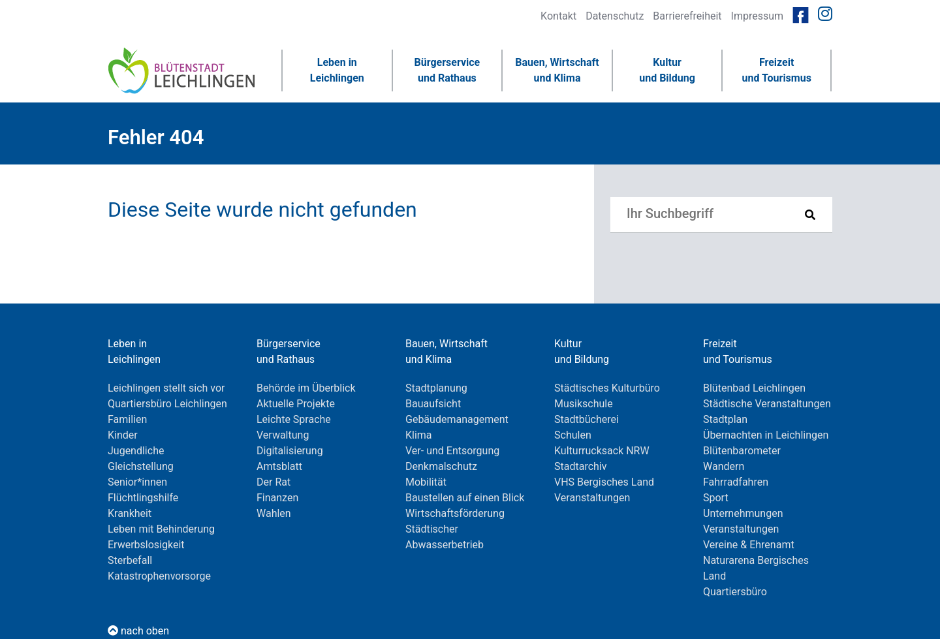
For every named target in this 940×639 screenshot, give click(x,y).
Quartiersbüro (735, 591)
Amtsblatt (279, 466)
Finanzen (277, 497)
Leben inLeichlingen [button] (337, 70)
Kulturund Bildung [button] (667, 70)
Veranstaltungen (592, 497)
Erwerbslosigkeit (146, 544)
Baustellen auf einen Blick (464, 497)
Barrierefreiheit (687, 16)
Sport (715, 497)
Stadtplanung (436, 388)
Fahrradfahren (735, 482)
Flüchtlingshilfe (143, 497)
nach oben (138, 631)
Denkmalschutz (441, 466)
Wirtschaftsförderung (455, 513)
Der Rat (273, 482)
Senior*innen (137, 482)
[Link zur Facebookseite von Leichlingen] (800, 14)
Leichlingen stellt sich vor (166, 388)
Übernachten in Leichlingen (765, 435)
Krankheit (129, 513)
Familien (127, 419)
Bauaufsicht (433, 403)
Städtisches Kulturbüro (607, 388)
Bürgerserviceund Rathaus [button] (447, 70)
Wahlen (274, 513)
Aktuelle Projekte (296, 403)
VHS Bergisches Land (604, 482)
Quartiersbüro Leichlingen (167, 403)
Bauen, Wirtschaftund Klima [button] (557, 70)
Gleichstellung (141, 466)
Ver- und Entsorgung (452, 450)
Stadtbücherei (586, 419)
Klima (418, 435)
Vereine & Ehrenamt (748, 544)
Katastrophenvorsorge (159, 576)
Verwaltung (283, 435)
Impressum (757, 16)
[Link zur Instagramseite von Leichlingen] (825, 14)
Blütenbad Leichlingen (754, 388)
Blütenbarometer (742, 450)
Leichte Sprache (294, 419)
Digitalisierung (290, 450)
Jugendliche (136, 450)
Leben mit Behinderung (161, 529)
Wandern (723, 466)
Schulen (572, 435)
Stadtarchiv (580, 466)
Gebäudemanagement (457, 419)
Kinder (123, 435)
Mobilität (425, 482)
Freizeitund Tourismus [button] (776, 70)
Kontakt (558, 16)
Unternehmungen (743, 513)
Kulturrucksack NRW (602, 450)
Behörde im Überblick (306, 388)
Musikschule (583, 403)
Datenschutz (615, 16)
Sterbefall (130, 560)
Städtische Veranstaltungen (767, 403)
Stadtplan (725, 419)
